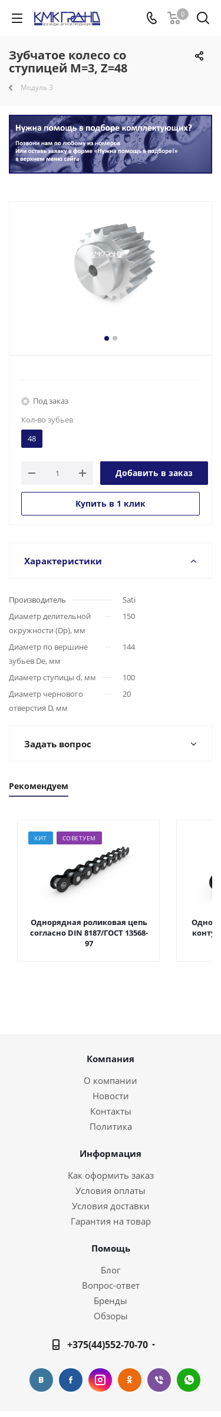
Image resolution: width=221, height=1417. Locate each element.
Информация (110, 1153)
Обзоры (111, 1316)
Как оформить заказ (111, 1175)
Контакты (110, 1111)
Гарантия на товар (111, 1221)
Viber (159, 1380)
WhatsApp (188, 1380)
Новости (111, 1096)
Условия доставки (111, 1206)
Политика (111, 1126)
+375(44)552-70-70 (107, 1344)
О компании (110, 1080)
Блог (110, 1270)
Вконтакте (41, 1380)
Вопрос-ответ (111, 1285)
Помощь (110, 1248)
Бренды (110, 1300)
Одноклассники (129, 1380)
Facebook (71, 1380)
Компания (110, 1059)
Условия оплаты (110, 1190)
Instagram (100, 1380)
